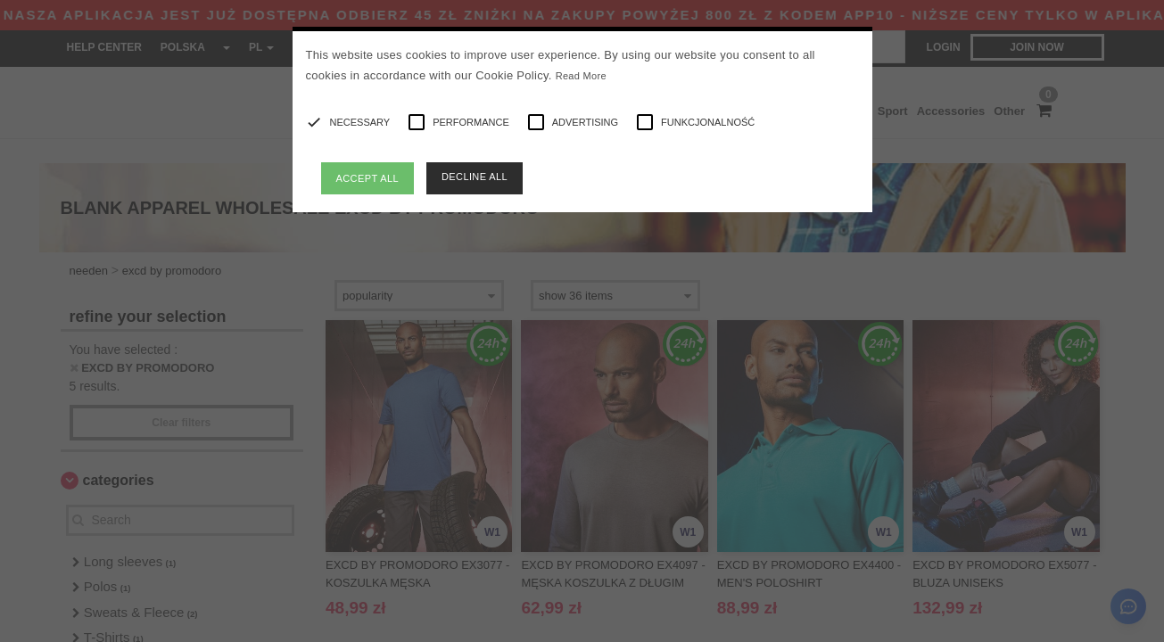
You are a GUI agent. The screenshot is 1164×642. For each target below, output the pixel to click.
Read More (581, 75)
